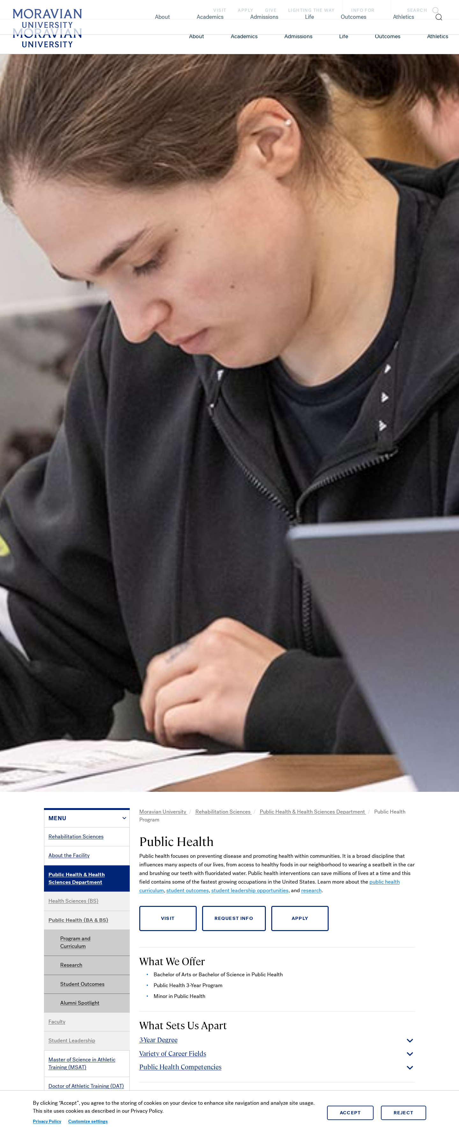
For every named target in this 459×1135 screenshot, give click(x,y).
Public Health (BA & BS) (78, 920)
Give (271, 10)
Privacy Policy (47, 1121)
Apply (245, 10)
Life (343, 36)
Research (71, 965)
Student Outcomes (82, 984)
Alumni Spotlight (79, 1003)
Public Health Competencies (180, 1066)
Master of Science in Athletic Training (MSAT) (81, 1063)
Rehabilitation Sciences (76, 836)
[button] (425, 9)
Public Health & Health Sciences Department (76, 878)
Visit (219, 10)
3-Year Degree (158, 1039)
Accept (350, 1113)
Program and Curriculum (75, 942)
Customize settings (88, 1121)
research (311, 890)
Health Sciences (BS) (73, 901)
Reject (404, 1113)
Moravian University (163, 811)
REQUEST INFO (234, 918)
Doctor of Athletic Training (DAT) (86, 1086)
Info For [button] (369, 10)
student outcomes (187, 890)
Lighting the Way (311, 10)
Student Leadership (71, 1040)
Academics (244, 36)
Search (417, 10)
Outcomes (387, 36)
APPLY (300, 918)
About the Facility (69, 855)
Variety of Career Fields (172, 1053)
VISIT (168, 918)
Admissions (298, 36)
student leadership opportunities (249, 890)
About (196, 36)
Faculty (56, 1021)
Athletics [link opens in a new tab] (437, 36)
